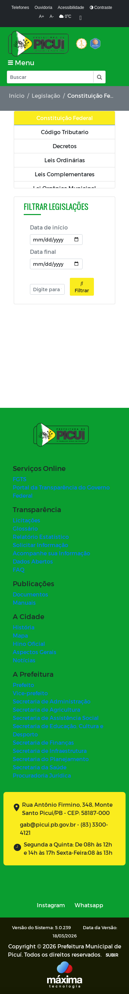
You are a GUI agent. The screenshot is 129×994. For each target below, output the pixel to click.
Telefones (20, 7)
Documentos (30, 594)
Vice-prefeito (30, 693)
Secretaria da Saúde (39, 767)
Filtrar (82, 286)
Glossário (25, 528)
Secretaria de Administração (51, 701)
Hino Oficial (29, 643)
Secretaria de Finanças (43, 742)
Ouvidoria (43, 7)
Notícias (24, 660)
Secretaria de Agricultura (46, 709)
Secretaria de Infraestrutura (50, 750)
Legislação (46, 95)
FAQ (18, 569)
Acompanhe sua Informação (51, 553)
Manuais (24, 602)
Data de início (49, 227)
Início (16, 95)
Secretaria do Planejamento (51, 759)
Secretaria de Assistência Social (56, 717)
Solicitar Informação (40, 545)
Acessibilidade (71, 7)
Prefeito (23, 685)
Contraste (101, 7)
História (23, 627)
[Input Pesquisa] (50, 77)
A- (52, 16)
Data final (43, 251)
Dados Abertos (33, 561)
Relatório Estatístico (41, 536)
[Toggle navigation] (21, 62)
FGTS (19, 479)
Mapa (20, 635)
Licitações (26, 520)
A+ (41, 16)
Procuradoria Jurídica (42, 775)
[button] (99, 77)
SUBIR (112, 954)
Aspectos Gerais (34, 652)
